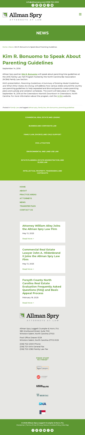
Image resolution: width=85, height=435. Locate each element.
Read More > (28, 238)
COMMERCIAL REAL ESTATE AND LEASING (42, 117)
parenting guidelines (66, 107)
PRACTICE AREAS (28, 194)
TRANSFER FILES (28, 206)
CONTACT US (26, 210)
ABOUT (23, 191)
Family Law (14, 107)
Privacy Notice (43, 425)
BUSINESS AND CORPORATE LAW (42, 126)
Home (5, 47)
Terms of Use (31, 425)
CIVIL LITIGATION (42, 143)
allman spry (32, 107)
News (11, 47)
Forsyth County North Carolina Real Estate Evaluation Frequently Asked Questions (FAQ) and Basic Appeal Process (41, 287)
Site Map (65, 425)
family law (42, 107)
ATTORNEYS (26, 198)
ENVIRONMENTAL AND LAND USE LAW (43, 151)
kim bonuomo (52, 107)
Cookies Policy (55, 425)
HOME (23, 187)
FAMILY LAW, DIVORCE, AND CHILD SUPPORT (42, 134)
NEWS (23, 202)
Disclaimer (21, 425)
